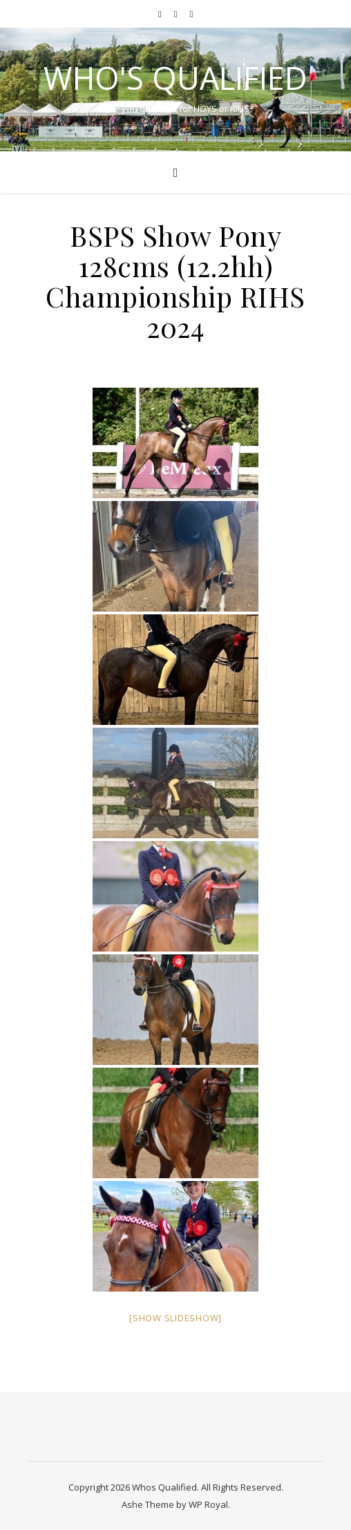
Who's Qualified (175, 77)
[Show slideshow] (175, 1318)
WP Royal (208, 1504)
